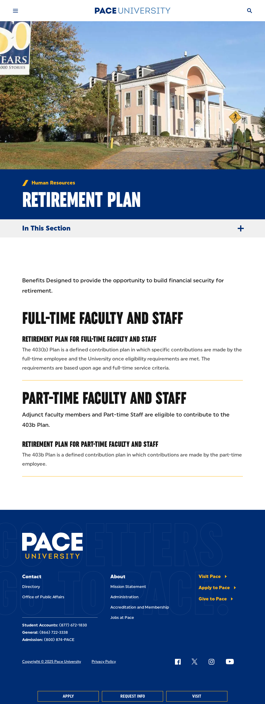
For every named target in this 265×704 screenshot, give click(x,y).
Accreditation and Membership (139, 607)
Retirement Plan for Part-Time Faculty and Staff (90, 444)
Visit (196, 696)
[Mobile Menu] (15, 10)
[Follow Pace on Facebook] (177, 661)
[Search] (249, 10)
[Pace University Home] (132, 10)
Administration (124, 597)
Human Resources (53, 183)
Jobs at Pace (122, 617)
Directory (31, 586)
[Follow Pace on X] (194, 661)
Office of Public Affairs (43, 597)
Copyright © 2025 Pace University (51, 661)
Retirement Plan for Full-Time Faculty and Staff (89, 339)
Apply (68, 696)
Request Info (132, 696)
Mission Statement (128, 586)
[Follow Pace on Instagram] (211, 661)
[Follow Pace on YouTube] (229, 661)
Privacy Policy (104, 661)
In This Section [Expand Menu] (135, 228)
